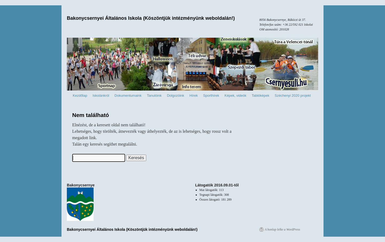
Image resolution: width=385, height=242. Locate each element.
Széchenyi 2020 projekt (293, 95)
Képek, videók (236, 95)
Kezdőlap (80, 95)
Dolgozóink (175, 95)
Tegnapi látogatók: (211, 195)
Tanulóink (154, 95)
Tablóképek (261, 95)
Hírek (194, 95)
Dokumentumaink (127, 95)
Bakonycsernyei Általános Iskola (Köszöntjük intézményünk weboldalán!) (151, 18)
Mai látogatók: (209, 190)
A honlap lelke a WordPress (282, 229)
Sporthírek (211, 95)
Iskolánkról (101, 95)
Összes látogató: (210, 199)
